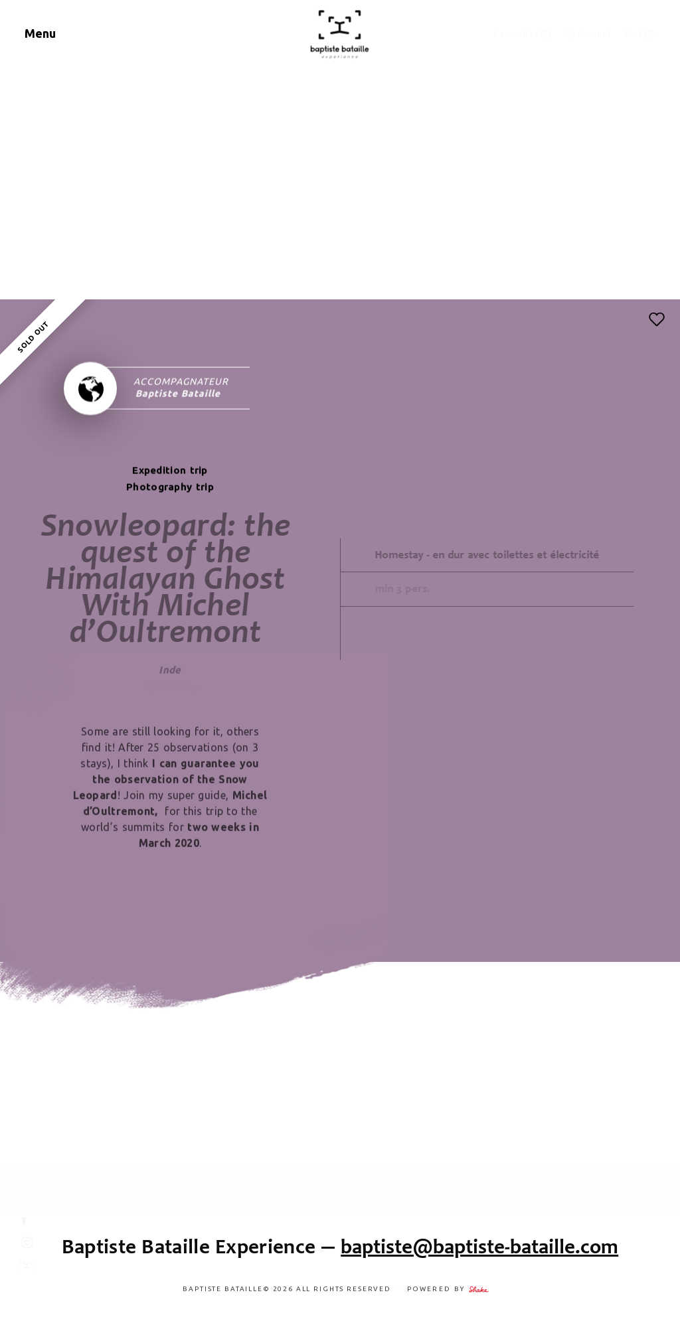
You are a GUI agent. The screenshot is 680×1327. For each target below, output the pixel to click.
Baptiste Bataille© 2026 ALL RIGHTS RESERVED (288, 1288)
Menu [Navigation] (40, 33)
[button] (657, 319)
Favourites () (522, 33)
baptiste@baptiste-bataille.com (479, 1246)
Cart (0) (639, 33)
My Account (588, 33)
